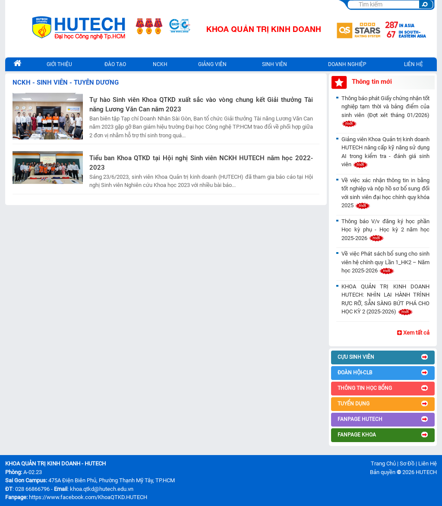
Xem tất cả (413, 332)
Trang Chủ (383, 463)
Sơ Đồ (407, 463)
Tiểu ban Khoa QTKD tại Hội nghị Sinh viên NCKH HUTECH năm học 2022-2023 (201, 163)
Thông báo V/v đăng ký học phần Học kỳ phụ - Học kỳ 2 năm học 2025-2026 (385, 229)
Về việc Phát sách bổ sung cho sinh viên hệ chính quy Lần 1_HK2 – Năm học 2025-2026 (385, 262)
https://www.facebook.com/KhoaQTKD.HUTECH (88, 497)
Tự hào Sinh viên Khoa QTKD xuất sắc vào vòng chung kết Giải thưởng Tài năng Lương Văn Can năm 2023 (201, 105)
